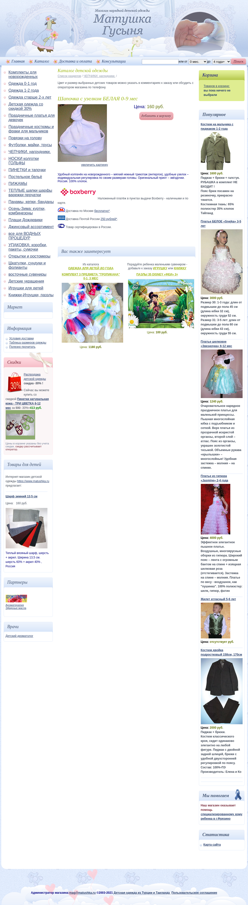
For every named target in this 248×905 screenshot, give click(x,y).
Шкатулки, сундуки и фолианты (27, 265)
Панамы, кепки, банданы (31, 202)
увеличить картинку (94, 165)
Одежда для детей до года (90, 268)
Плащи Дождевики (26, 220)
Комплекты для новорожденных (23, 74)
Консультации (114, 61)
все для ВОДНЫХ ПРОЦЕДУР (25, 236)
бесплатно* (102, 211)
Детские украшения (26, 281)
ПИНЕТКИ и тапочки (27, 170)
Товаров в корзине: (217, 86)
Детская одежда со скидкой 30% (26, 106)
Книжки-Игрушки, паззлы (31, 295)
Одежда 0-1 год (23, 83)
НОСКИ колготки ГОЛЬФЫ (24, 160)
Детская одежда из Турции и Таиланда (142, 892)
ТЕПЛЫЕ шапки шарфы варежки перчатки (30, 192)
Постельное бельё (25, 177)
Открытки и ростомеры (29, 256)
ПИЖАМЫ (18, 183)
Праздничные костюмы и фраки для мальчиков (31, 129)
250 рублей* (109, 219)
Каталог (41, 61)
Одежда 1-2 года (24, 90)
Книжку (180, 268)
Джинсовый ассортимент (31, 227)
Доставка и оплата (75, 61)
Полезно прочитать (22, 347)
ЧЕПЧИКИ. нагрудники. (30, 152)
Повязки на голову (25, 138)
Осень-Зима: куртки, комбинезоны (27, 211)
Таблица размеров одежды (27, 342)
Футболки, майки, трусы (30, 145)
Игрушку (160, 268)
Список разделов (69, 76)
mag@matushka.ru (82, 892)
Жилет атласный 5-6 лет (218, 599)
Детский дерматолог (19, 636)
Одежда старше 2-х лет (30, 97)
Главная (18, 61)
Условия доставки (21, 338)
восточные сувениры (27, 274)
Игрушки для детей (26, 288)
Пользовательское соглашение (194, 892)
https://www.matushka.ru (33, 481)
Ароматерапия (15, 605)
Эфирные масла (16, 608)
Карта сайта (212, 844)
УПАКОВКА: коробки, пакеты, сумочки (28, 247)
